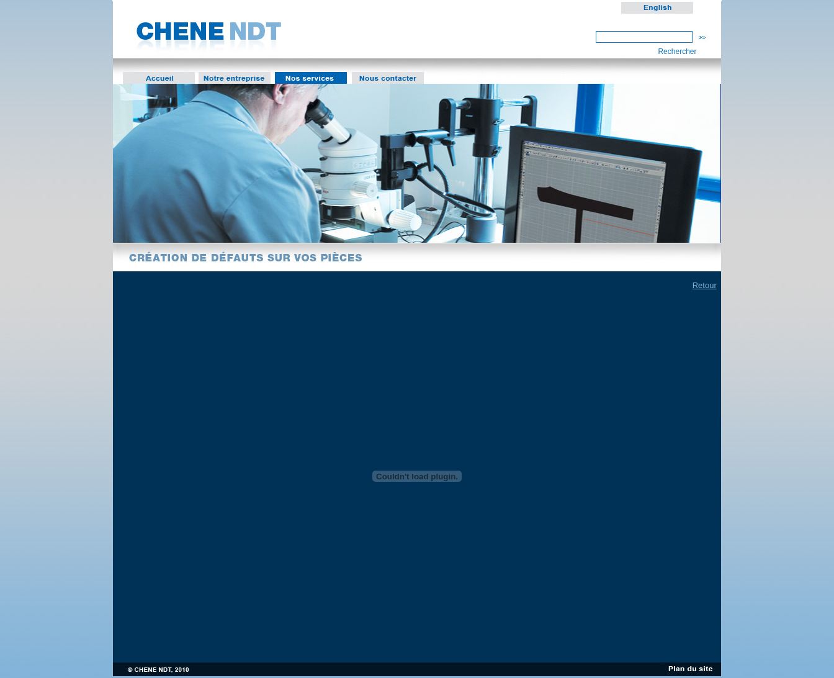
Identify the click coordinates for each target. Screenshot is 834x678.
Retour (705, 285)
